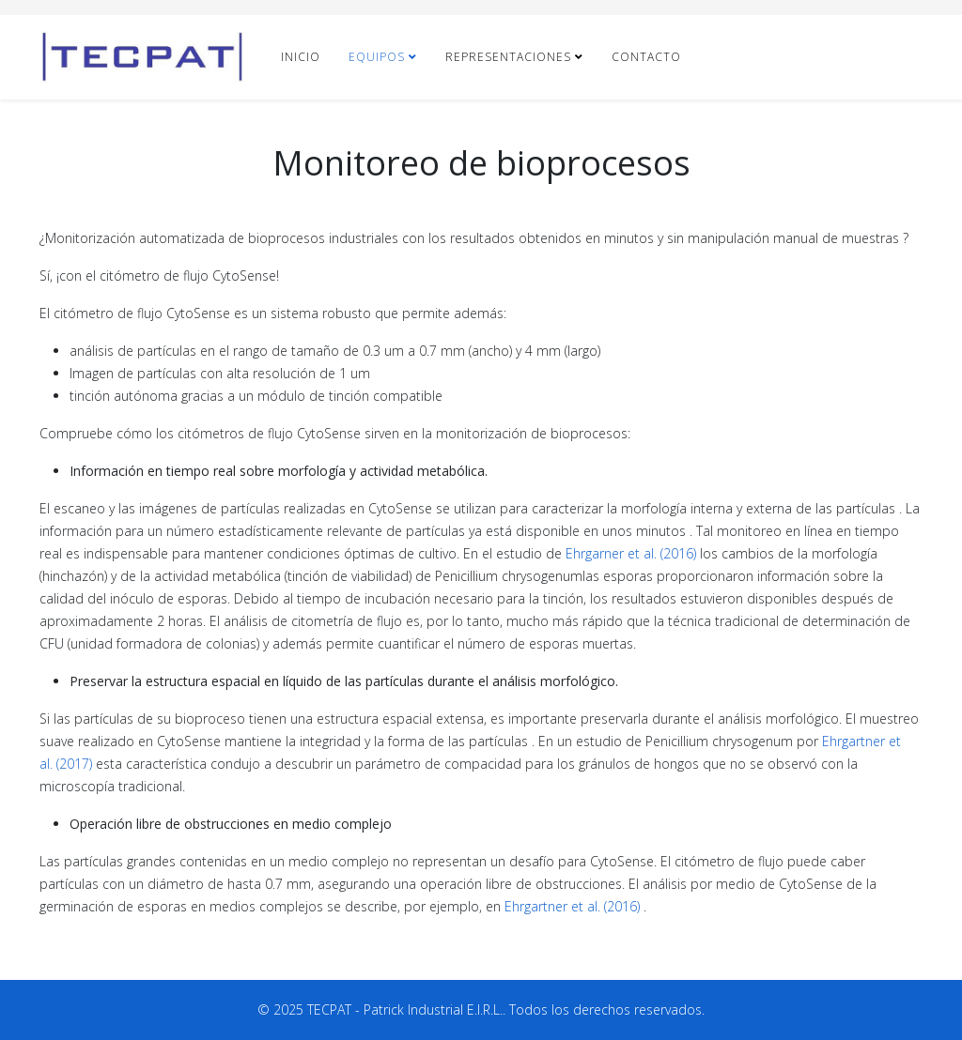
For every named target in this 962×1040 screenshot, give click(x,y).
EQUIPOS (377, 57)
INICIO (300, 57)
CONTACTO (646, 57)
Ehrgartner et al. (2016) (572, 906)
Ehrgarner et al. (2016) (631, 553)
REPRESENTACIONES (508, 57)
